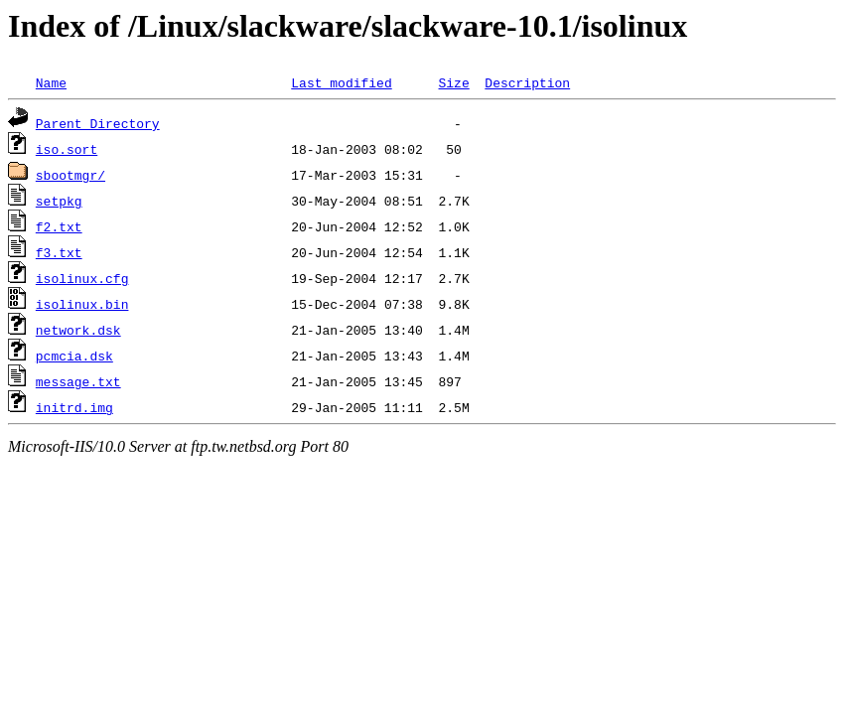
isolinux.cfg (82, 278)
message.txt (78, 381)
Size (453, 82)
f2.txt (59, 226)
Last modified (341, 82)
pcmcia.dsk (74, 355)
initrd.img (74, 407)
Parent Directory (98, 123)
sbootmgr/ (70, 175)
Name (51, 82)
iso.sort (66, 149)
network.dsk (78, 330)
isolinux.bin (82, 304)
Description (527, 82)
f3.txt (59, 252)
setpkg (59, 201)
